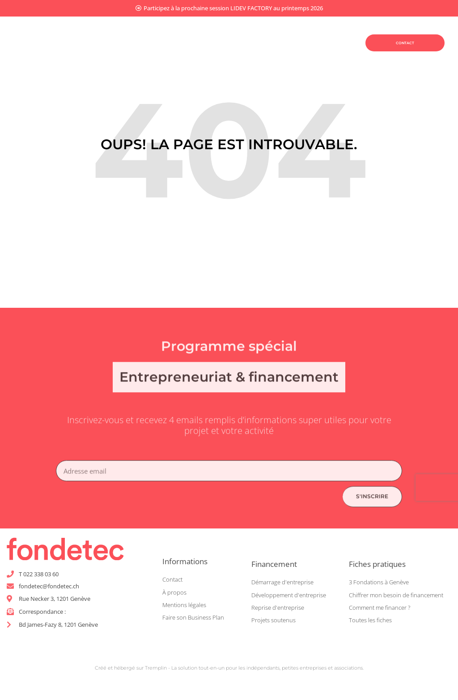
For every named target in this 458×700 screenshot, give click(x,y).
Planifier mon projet (162, 32)
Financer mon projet (259, 32)
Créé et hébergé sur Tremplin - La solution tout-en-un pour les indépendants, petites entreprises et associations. (229, 670)
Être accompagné (249, 53)
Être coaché (167, 53)
